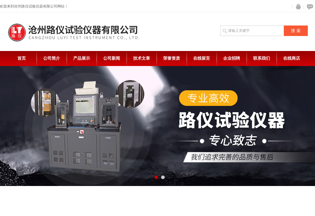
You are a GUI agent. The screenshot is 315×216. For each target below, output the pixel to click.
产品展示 (81, 58)
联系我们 (261, 58)
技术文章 (141, 58)
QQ (297, 6)
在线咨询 (309, 6)
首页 (21, 58)
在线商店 (291, 58)
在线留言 (201, 58)
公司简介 (51, 58)
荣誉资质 (171, 58)
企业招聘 (231, 58)
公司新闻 (111, 58)
